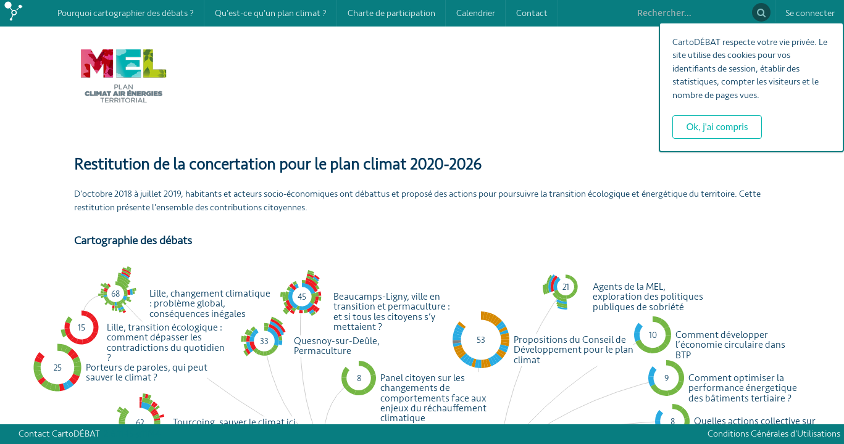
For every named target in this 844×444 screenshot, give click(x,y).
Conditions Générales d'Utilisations (776, 434)
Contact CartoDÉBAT (59, 434)
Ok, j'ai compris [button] (717, 126)
